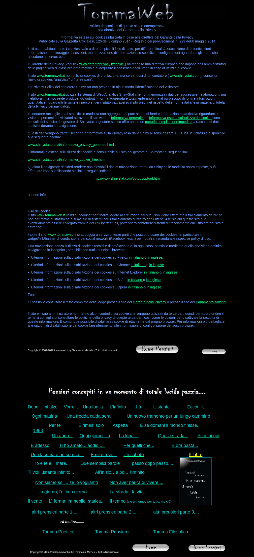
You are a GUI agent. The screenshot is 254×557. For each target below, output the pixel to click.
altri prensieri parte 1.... (54, 512)
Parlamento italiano (210, 302)
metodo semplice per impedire (168, 122)
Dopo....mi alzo (43, 406)
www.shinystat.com (185, 76)
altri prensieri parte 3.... (176, 512)
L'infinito (118, 406)
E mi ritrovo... (104, 454)
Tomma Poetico (57, 531)
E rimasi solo (91, 425)
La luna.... (129, 435)
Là (138, 406)
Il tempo (140, 501)
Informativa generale (127, 118)
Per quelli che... (139, 445)
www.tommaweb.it (51, 76)
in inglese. (155, 257)
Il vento (35, 501)
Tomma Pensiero (112, 531)
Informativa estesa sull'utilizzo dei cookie (181, 118)
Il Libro (195, 454)
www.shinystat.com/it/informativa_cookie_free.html (66, 159)
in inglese (156, 265)
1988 (38, 430)
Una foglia (93, 406)
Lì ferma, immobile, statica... (77, 501)
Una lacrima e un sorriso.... (57, 454)
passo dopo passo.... (152, 463)
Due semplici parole (100, 463)
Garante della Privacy (150, 302)
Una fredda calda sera (89, 416)
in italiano (137, 257)
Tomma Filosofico (170, 531)
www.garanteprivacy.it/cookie (102, 64)
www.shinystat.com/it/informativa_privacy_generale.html (71, 145)
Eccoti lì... (197, 406)
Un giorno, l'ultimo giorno (62, 491)
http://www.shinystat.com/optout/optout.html (127, 178)
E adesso (40, 445)
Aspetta (120, 425)
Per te (55, 425)
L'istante (161, 406)
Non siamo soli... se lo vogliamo (66, 482)
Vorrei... (71, 406)
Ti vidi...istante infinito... (51, 472)
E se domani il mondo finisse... (170, 425)
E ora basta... (185, 445)
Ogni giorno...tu (95, 435)
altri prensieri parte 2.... (113, 512)
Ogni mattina (44, 416)
